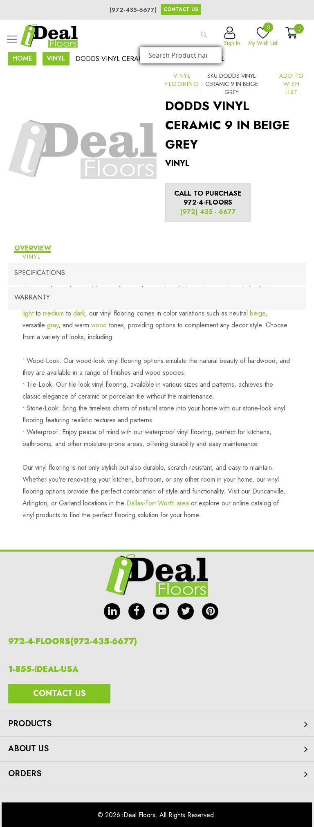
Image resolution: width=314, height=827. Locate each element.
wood (99, 325)
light (28, 313)
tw (185, 611)
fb (136, 611)
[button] (291, 84)
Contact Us (181, 9)
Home (22, 58)
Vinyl (56, 58)
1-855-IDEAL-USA (43, 669)
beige (257, 313)
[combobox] (181, 55)
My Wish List (262, 37)
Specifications (39, 272)
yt (161, 611)
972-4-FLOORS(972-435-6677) (72, 641)
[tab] (157, 249)
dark (79, 313)
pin (210, 611)
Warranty (32, 297)
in (112, 611)
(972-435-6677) (133, 9)
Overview (32, 248)
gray (52, 325)
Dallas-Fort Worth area (157, 503)
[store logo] (49, 36)
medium (53, 313)
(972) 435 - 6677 (208, 211)
